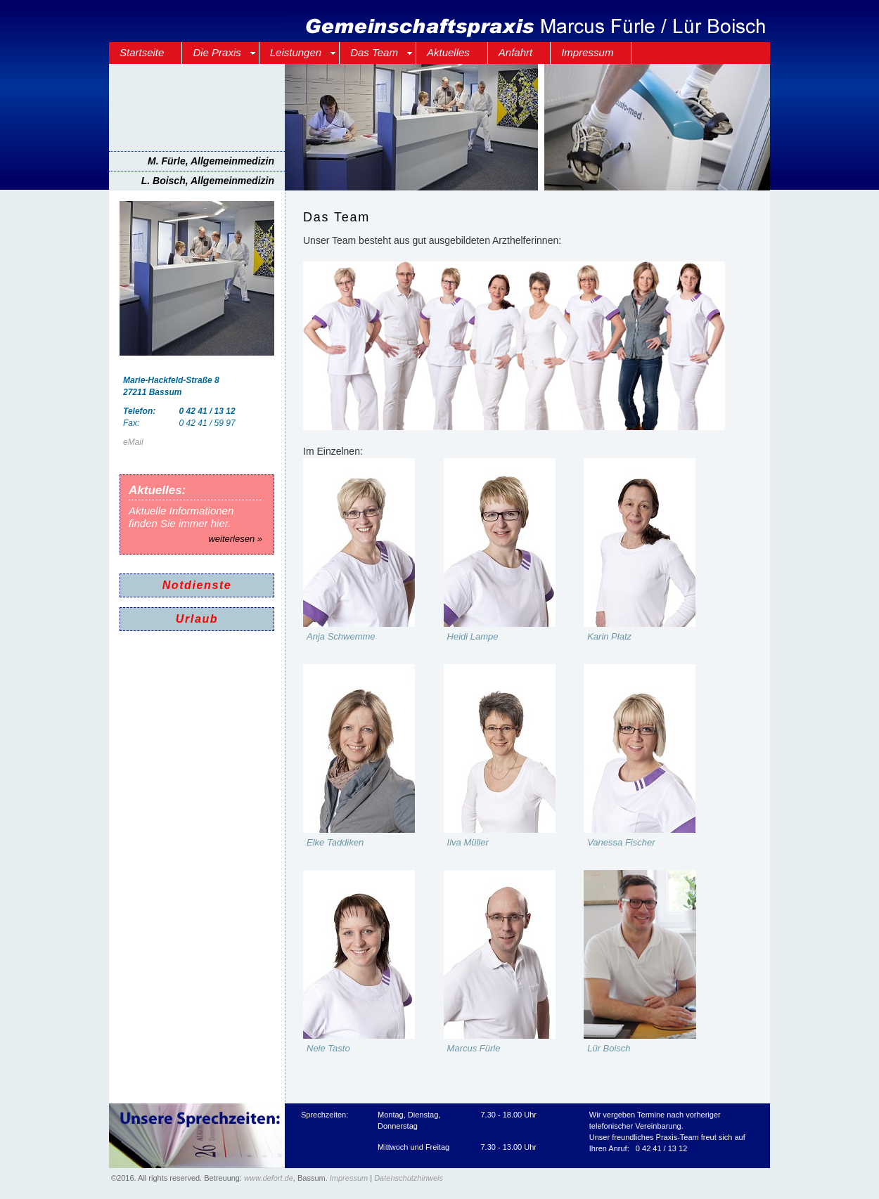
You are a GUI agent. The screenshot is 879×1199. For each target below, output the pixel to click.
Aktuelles (448, 52)
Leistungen (295, 52)
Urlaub (197, 619)
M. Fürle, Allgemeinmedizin (211, 161)
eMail (133, 442)
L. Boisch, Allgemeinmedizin (207, 180)
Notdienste (197, 585)
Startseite (142, 52)
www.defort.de (268, 1178)
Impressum (587, 52)
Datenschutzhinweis (408, 1178)
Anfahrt (515, 52)
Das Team (374, 52)
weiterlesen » (235, 538)
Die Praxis (216, 52)
